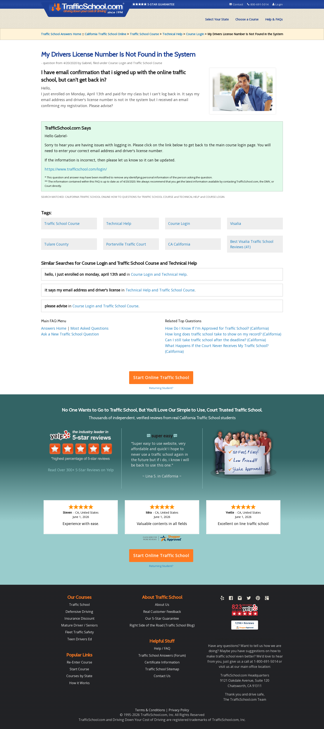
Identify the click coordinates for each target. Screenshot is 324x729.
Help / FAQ (162, 648)
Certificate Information (162, 662)
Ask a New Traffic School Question (70, 334)
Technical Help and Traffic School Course (160, 290)
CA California (179, 244)
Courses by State (79, 676)
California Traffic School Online (105, 34)
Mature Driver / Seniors (79, 625)
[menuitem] (217, 19)
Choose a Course (246, 19)
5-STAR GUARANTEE (153, 4)
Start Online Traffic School (161, 377)
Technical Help (172, 34)
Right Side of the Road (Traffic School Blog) (162, 625)
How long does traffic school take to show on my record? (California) (223, 334)
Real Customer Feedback (162, 611)
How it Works (79, 683)
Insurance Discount (79, 618)
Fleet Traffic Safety (79, 632)
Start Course (79, 669)
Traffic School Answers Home (61, 34)
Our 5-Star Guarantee (162, 618)
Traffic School (79, 604)
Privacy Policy (179, 710)
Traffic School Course (144, 34)
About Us (162, 604)
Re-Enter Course (79, 662)
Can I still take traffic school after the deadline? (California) (215, 339)
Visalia (235, 223)
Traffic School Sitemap (162, 669)
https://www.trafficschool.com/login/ (76, 169)
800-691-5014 (258, 4)
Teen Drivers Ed (79, 639)
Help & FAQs (274, 19)
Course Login (195, 34)
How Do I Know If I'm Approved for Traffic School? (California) (217, 328)
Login (277, 4)
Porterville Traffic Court (126, 244)
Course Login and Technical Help (159, 274)
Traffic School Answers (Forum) (162, 655)
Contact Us (162, 676)
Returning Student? (161, 388)
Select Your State (217, 19)
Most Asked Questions (89, 328)
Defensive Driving (79, 611)
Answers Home (54, 328)
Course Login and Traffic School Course (105, 305)
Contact (236, 4)
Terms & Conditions (150, 710)
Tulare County (56, 244)
